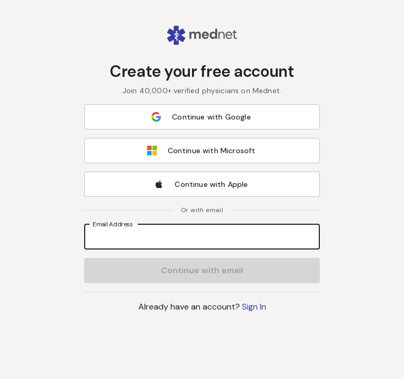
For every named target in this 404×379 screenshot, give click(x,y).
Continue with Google (200, 117)
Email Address (113, 224)
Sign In (254, 306)
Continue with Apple (201, 184)
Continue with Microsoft (201, 150)
